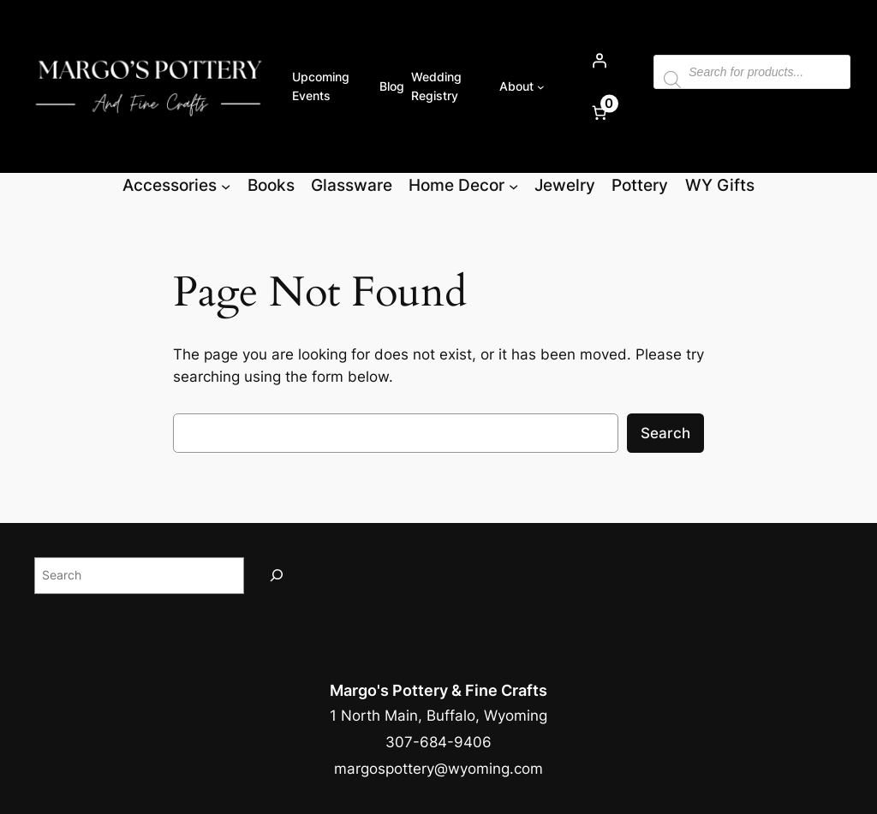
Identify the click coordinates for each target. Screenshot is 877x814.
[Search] (277, 575)
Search (665, 433)
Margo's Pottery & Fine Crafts (438, 690)
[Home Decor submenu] (513, 185)
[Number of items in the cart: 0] (599, 113)
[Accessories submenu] (225, 185)
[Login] (599, 61)
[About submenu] (541, 87)
